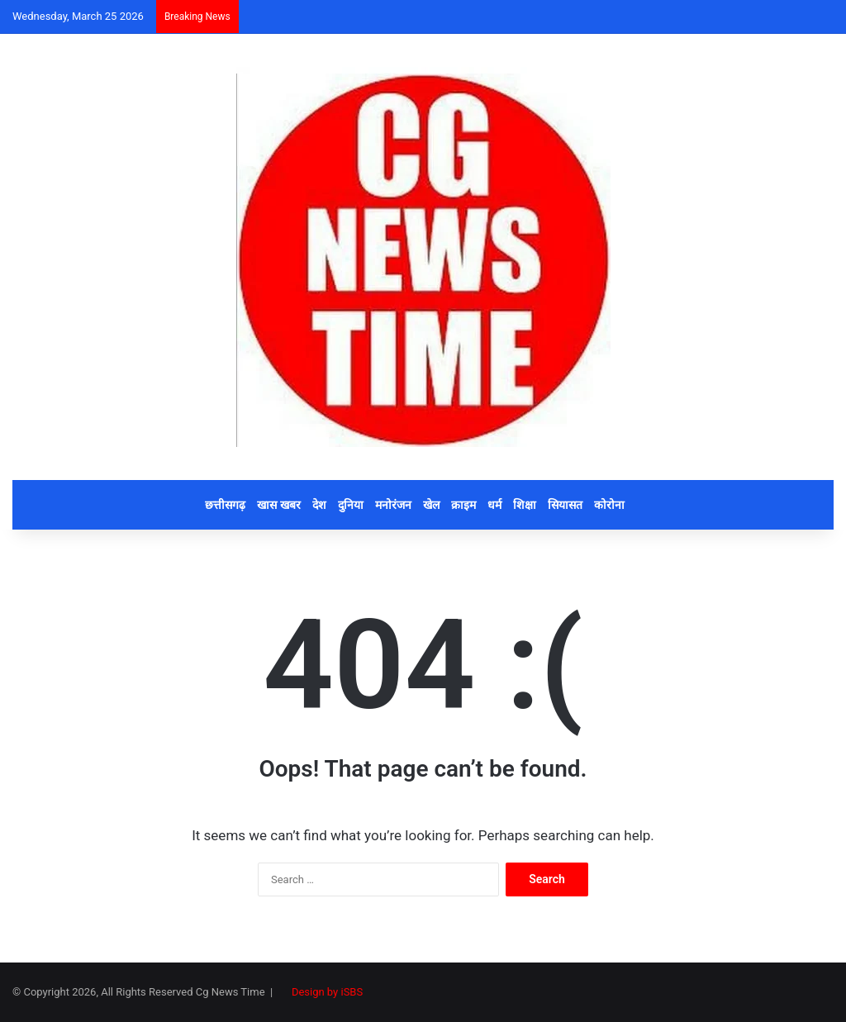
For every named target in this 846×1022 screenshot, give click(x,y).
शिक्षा (524, 504)
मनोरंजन (393, 504)
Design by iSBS (327, 992)
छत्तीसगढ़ (225, 504)
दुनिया (351, 504)
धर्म (494, 504)
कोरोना (609, 504)
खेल (431, 504)
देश (319, 504)
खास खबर (278, 504)
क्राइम (463, 504)
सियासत (565, 504)
